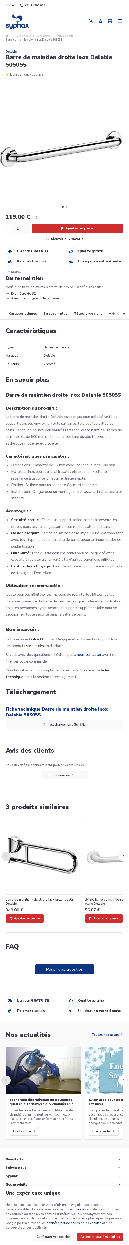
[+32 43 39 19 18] (32, 5)
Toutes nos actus (105, 1035)
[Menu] (120, 21)
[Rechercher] (91, 21)
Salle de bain (23, 36)
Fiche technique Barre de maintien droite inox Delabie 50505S (57, 712)
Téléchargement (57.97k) (64, 724)
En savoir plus (55, 313)
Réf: (8, 272)
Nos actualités (28, 1034)
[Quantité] (17, 228)
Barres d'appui (64, 36)
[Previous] (6, 856)
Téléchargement (88, 313)
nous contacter (89, 654)
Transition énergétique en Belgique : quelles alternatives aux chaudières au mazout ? (43, 1102)
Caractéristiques (23, 313)
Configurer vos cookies (53, 1237)
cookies (80, 1209)
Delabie (11, 51)
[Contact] (10, 5)
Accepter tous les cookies (100, 1237)
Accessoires (43, 36)
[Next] (119, 313)
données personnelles (63, 1223)
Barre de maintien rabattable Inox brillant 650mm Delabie (41, 901)
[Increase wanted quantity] (26, 228)
